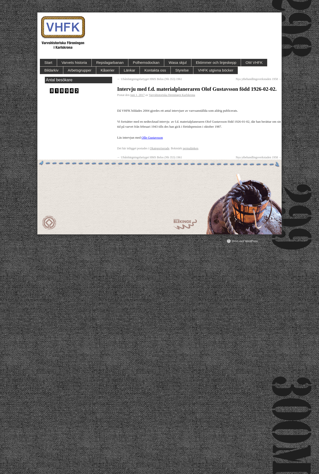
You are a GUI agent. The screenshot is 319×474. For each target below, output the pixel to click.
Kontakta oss (155, 70)
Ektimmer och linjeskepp (216, 62)
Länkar (129, 70)
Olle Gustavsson (152, 137)
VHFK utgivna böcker (215, 70)
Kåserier (108, 70)
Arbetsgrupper (79, 70)
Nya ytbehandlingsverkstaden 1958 (259, 79)
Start (48, 62)
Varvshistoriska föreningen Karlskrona (172, 95)
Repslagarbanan (110, 62)
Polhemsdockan (146, 62)
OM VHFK (253, 62)
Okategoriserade (159, 148)
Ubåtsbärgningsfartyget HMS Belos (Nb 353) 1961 (149, 79)
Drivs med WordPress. (245, 241)
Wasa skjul (178, 62)
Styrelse (182, 70)
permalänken (190, 148)
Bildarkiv (51, 70)
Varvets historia (74, 62)
